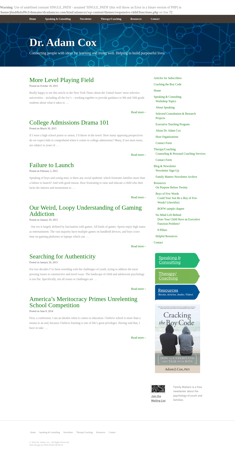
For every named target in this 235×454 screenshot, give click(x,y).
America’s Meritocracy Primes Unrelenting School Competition (83, 302)
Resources (136, 19)
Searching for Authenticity (62, 256)
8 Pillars (162, 229)
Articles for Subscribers (168, 78)
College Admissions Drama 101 (69, 122)
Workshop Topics (166, 101)
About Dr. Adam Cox (168, 130)
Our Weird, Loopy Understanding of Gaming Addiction (85, 210)
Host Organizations (167, 136)
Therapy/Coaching (111, 19)
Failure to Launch (51, 165)
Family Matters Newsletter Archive (176, 176)
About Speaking (165, 107)
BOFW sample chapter (171, 208)
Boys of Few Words (167, 193)
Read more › (138, 112)
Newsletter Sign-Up (167, 170)
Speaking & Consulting (58, 19)
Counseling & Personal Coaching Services (181, 153)
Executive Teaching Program (173, 124)
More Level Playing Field (61, 79)
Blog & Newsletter (165, 166)
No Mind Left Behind (168, 214)
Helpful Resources (167, 236)
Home (32, 19)
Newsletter (86, 19)
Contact (155, 19)
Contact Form (164, 143)
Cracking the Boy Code (168, 84)
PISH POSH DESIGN (53, 445)
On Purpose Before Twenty (172, 187)
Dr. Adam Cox (63, 42)
